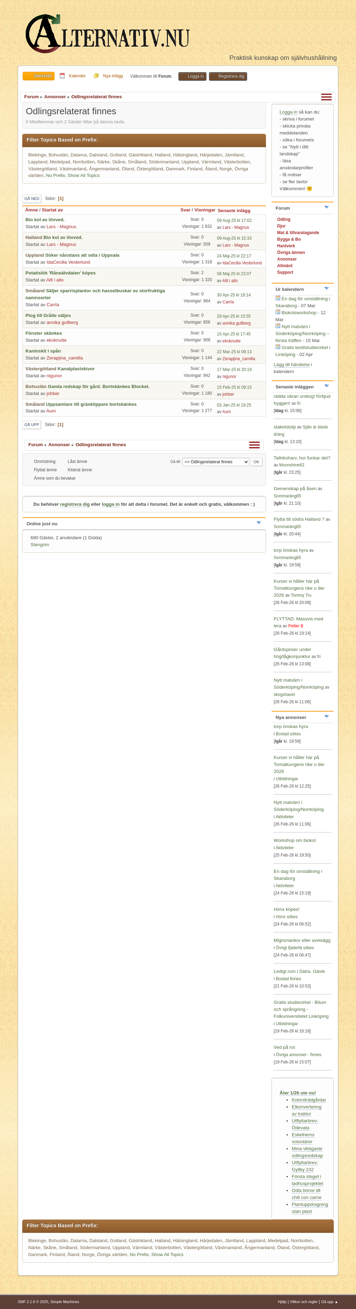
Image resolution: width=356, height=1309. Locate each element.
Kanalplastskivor (76, 368)
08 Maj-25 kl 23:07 (234, 273)
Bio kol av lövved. (45, 219)
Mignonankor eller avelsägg (302, 940)
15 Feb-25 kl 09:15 (234, 387)
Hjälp (282, 1302)
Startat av (52, 209)
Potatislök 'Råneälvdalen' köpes (60, 273)
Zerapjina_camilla (65, 358)
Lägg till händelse (292, 364)
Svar (185, 209)
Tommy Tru (301, 595)
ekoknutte (57, 340)
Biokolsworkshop (300, 312)
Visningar (205, 209)
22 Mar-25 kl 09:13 (234, 351)
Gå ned (31, 198)
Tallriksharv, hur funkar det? (302, 457)
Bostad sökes (288, 733)
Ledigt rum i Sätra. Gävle (299, 971)
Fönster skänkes (43, 333)
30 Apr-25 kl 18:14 (234, 295)
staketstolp (285, 426)
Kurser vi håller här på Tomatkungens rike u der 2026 (299, 588)
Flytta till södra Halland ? (299, 519)
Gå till (175, 461)
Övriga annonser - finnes (298, 1054)
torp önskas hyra (291, 550)
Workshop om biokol (295, 840)
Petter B (295, 625)
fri (298, 403)
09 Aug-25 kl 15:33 (234, 238)
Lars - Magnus (61, 226)
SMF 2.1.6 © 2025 (33, 1302)
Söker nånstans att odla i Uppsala (82, 255)
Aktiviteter (285, 816)
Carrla (53, 304)
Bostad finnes (288, 978)
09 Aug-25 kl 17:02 (234, 220)
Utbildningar (287, 778)
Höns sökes (287, 916)
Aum (51, 410)
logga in (111, 504)
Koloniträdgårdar (309, 1099)
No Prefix (55, 175)
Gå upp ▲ (329, 1302)
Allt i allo (55, 279)
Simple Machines (65, 1302)
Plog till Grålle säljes (48, 315)
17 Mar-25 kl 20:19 (234, 369)
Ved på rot (284, 1047)
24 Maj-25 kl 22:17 (234, 256)
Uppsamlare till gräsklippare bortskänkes (91, 404)
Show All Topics (84, 175)
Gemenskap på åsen (295, 488)
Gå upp (31, 425)
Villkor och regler (304, 1302)
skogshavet (284, 694)
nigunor (54, 375)
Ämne (31, 209)
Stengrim (40, 544)
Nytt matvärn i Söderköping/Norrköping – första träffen (302, 333)
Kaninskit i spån (43, 351)
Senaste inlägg (237, 210)
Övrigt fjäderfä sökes (295, 947)
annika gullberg (62, 322)
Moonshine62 (291, 465)
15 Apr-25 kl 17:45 (234, 334)
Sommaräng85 (287, 496)
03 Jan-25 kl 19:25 (234, 405)
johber (53, 393)
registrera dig (75, 504)
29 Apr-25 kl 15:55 (234, 316)
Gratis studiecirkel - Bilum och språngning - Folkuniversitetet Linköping (301, 1009)
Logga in (288, 112)
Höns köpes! (286, 909)
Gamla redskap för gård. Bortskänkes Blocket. (99, 386)
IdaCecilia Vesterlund (68, 262)
